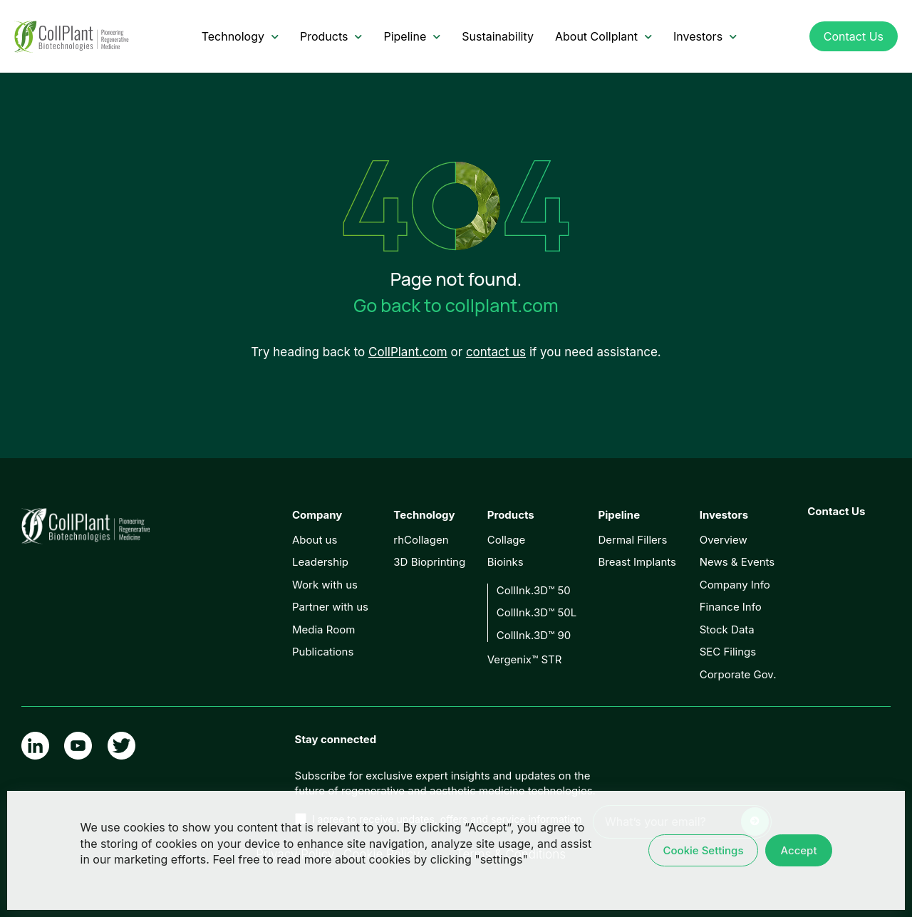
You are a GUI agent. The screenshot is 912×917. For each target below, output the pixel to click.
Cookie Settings (703, 850)
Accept (798, 850)
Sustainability (498, 36)
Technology (240, 37)
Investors (705, 37)
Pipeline (411, 37)
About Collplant (603, 37)
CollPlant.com (407, 352)
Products (331, 37)
